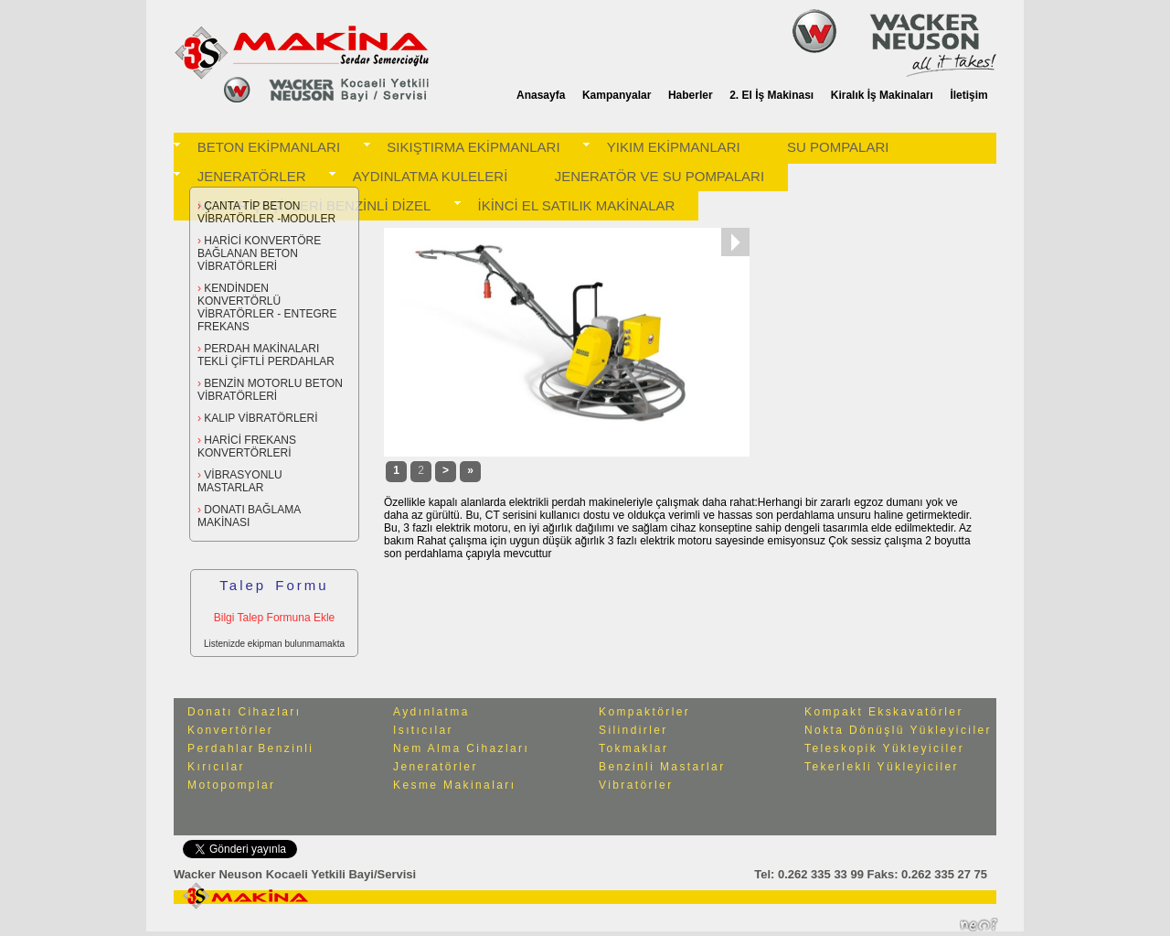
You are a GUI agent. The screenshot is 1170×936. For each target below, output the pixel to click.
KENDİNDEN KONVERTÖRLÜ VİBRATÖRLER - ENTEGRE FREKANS (266, 307)
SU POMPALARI (837, 147)
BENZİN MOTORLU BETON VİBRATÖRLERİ (270, 390)
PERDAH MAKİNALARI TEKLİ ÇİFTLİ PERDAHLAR (266, 355)
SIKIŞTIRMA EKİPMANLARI (473, 147)
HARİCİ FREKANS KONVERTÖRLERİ (246, 446)
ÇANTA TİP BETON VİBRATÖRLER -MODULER (266, 212)
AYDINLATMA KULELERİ (430, 176)
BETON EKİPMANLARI (268, 147)
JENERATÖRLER (251, 176)
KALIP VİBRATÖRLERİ (257, 418)
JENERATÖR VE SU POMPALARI (660, 176)
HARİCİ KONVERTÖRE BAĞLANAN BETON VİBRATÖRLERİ (259, 253)
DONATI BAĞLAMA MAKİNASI (248, 516)
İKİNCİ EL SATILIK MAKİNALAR (576, 205)
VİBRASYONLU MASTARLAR (239, 481)
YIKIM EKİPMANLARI (673, 147)
